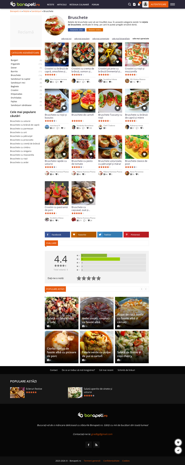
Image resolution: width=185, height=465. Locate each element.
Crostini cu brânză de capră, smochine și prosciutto (56, 70)
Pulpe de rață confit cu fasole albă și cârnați (130, 318)
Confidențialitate (111, 460)
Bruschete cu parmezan (21, 128)
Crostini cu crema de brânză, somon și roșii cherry (83, 70)
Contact (54, 370)
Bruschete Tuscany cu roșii (110, 116)
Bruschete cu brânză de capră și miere (136, 116)
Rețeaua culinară (79, 4)
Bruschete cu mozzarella (22, 154)
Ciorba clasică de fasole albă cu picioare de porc (61, 352)
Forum (95, 4)
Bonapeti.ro (15, 11)
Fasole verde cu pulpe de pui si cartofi (96, 354)
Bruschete (16, 75)
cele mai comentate (100, 39)
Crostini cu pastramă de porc (56, 208)
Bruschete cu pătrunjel (21, 136)
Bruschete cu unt (18, 132)
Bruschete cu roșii (19, 158)
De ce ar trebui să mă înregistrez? (78, 370)
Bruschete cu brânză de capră (24, 124)
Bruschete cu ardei (19, 162)
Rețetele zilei (76, 29)
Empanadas (16, 94)
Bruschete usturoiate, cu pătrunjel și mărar (110, 162)
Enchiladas (16, 98)
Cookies (126, 460)
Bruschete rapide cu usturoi (56, 162)
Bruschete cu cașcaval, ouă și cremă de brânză (81, 208)
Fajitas (14, 101)
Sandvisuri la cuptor (20, 79)
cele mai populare (81, 39)
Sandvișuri (36, 11)
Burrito (14, 71)
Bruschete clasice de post (136, 162)
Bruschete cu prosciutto (21, 139)
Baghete (15, 86)
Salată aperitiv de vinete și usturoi (98, 390)
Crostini (14, 90)
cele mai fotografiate (121, 39)
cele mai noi (66, 39)
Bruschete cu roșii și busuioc (56, 116)
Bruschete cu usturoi (20, 121)
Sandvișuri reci (18, 83)
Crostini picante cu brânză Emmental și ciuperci (109, 70)
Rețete (50, 4)
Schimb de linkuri (126, 370)
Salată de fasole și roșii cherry (129, 354)
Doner (14, 68)
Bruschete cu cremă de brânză (25, 143)
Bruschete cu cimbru (20, 147)
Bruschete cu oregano (20, 151)
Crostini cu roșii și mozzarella (134, 70)
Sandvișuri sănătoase (21, 105)
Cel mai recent (106, 370)
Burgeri (14, 60)
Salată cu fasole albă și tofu (60, 320)
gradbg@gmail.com (101, 434)
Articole (62, 4)
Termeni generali (92, 460)
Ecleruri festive (34, 388)
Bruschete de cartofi (83, 114)
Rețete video (95, 29)
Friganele (15, 64)
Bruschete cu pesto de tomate (82, 162)
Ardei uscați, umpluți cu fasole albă (96, 320)
